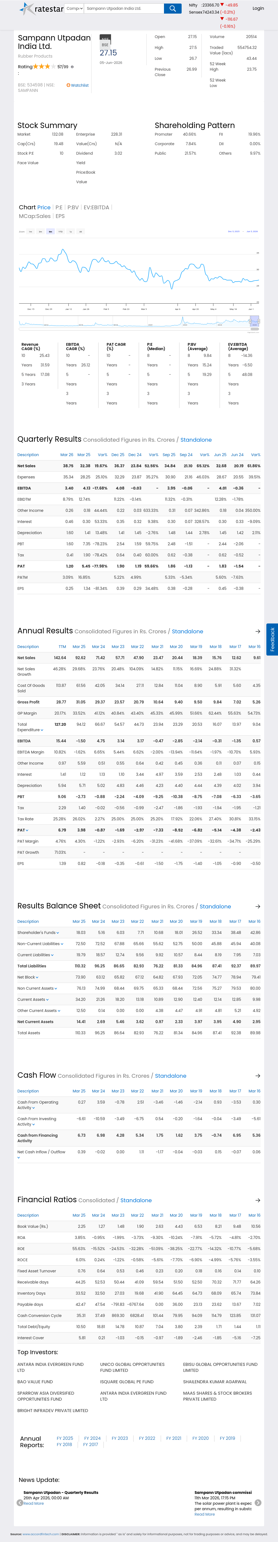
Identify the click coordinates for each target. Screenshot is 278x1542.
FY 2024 (92, 1438)
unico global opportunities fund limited (132, 1367)
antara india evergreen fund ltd (50, 1367)
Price (44, 207)
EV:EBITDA (96, 207)
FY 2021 (173, 1438)
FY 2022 (147, 1438)
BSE (105, 45)
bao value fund (35, 1382)
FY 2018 (64, 1444)
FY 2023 (120, 1438)
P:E (58, 207)
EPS (60, 216)
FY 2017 (90, 1444)
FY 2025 (65, 1438)
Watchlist (80, 85)
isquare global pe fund (127, 1382)
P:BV (73, 207)
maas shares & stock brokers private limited (217, 1396)
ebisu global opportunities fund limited (220, 1367)
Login (258, 8)
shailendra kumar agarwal (215, 1382)
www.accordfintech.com (41, 1534)
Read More (34, 1503)
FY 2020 (200, 1438)
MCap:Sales (35, 216)
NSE (105, 39)
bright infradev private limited (52, 1410)
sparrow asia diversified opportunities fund (45, 1396)
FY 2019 (227, 1438)
